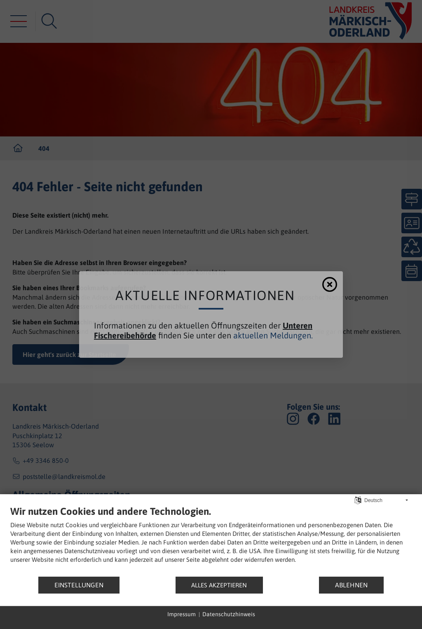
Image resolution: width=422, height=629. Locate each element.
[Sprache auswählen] (358, 499)
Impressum (181, 614)
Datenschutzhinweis (228, 614)
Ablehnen (351, 585)
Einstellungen (78, 585)
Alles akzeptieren (219, 585)
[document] (211, 541)
